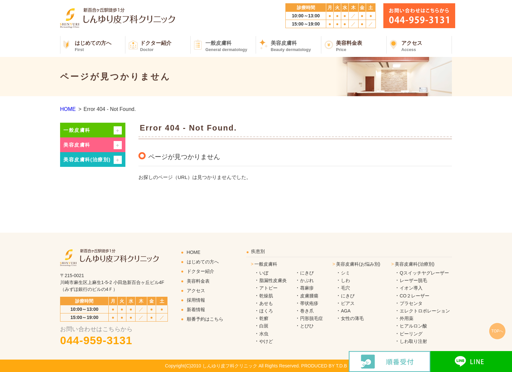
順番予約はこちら (205, 319)
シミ (345, 272)
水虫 (263, 333)
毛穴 (345, 288)
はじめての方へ (100, 46)
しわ (345, 280)
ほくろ (266, 310)
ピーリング (411, 333)
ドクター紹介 (165, 46)
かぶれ (307, 280)
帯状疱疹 (309, 303)
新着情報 (196, 309)
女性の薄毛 (352, 318)
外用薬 (406, 318)
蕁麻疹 (307, 288)
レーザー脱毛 (413, 280)
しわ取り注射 (413, 341)
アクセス (426, 46)
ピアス (348, 303)
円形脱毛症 (311, 318)
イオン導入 (411, 288)
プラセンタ (411, 303)
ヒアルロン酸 (413, 325)
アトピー (268, 288)
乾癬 (263, 318)
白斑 (263, 325)
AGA (346, 310)
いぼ (263, 272)
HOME (68, 109)
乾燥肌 (266, 295)
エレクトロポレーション (425, 310)
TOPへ (497, 331)
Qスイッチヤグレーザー (424, 272)
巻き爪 (307, 310)
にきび (307, 272)
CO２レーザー (414, 295)
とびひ (307, 325)
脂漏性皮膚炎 (273, 280)
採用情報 (196, 300)
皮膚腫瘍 (309, 295)
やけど (266, 341)
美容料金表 (361, 46)
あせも (266, 303)
